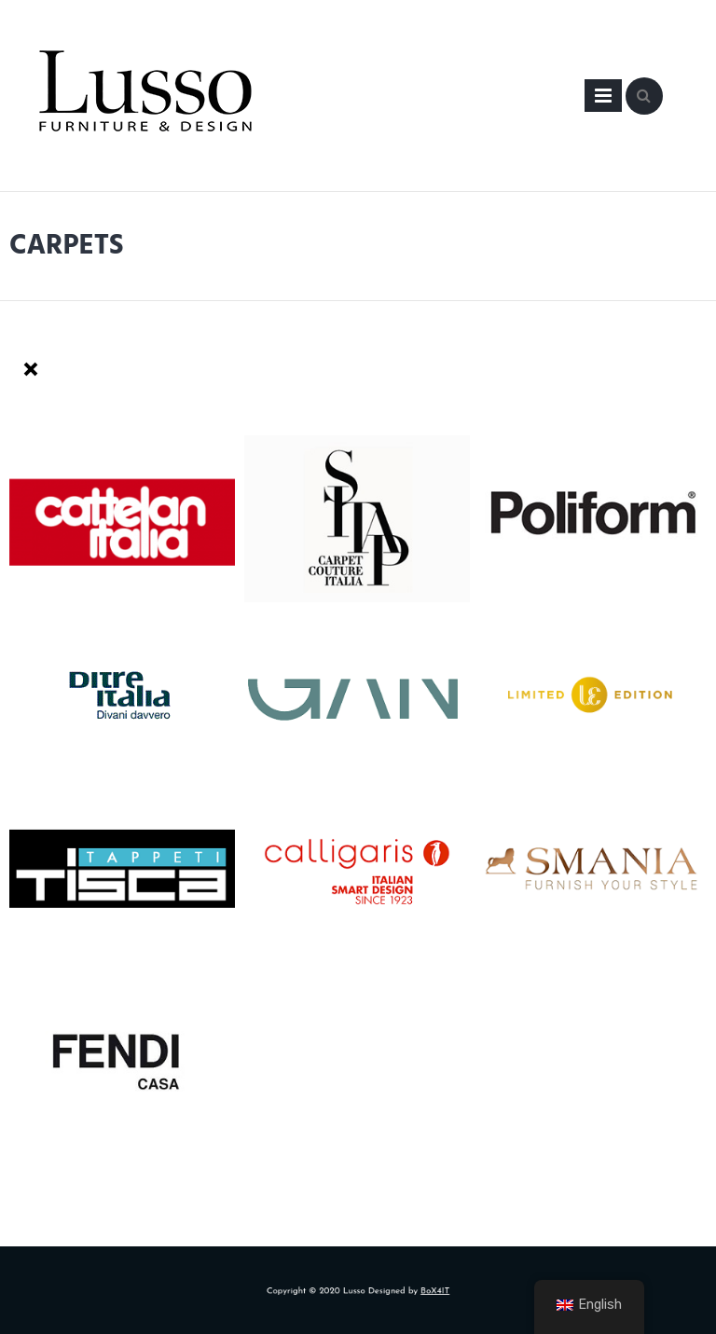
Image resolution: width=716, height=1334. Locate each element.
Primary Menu (603, 99)
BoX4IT (424, 1291)
